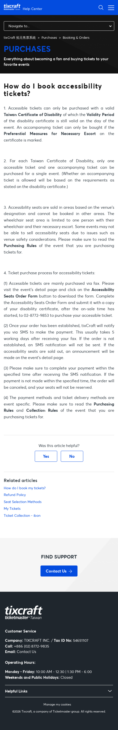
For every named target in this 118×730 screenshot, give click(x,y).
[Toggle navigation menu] (109, 7)
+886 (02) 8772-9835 (31, 646)
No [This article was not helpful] (72, 456)
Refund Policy (15, 494)
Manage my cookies (57, 704)
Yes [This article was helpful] (46, 456)
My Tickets (12, 508)
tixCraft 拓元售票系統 (20, 37)
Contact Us (26, 651)
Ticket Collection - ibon (22, 515)
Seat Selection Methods (23, 501)
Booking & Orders (76, 37)
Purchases (49, 37)
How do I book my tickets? (25, 488)
